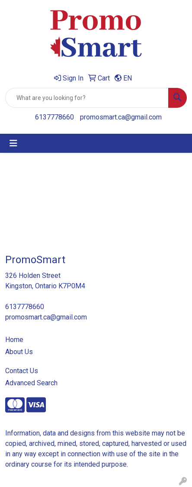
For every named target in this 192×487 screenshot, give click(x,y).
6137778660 (54, 117)
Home (14, 339)
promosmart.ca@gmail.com (121, 117)
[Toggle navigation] (13, 143)
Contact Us (21, 371)
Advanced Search (31, 383)
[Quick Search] (87, 98)
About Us (19, 352)
